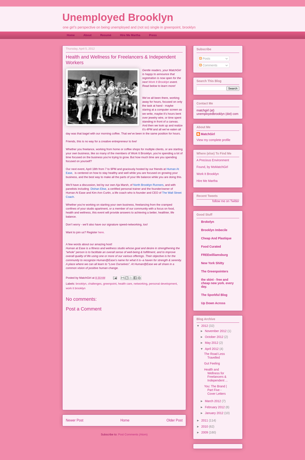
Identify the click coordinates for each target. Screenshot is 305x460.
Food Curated (211, 246)
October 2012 (214, 337)
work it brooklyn (75, 288)
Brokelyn (207, 221)
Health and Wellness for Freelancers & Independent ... (216, 375)
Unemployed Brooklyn (117, 17)
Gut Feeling (212, 363)
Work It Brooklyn (158, 82)
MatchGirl (208, 134)
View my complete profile (213, 140)
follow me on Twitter (225, 201)
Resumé (105, 35)
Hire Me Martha (130, 35)
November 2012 (216, 331)
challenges (95, 283)
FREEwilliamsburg (214, 255)
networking (140, 283)
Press (153, 35)
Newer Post (74, 420)
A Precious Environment (213, 160)
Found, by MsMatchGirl (212, 167)
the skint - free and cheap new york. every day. (217, 283)
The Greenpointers (214, 271)
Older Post (174, 420)
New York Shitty (212, 263)
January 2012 (214, 413)
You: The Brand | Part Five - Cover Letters (215, 389)
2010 (205, 426)
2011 (205, 420)
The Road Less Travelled (214, 355)
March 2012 (213, 401)
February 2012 (215, 407)
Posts (204, 58)
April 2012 (212, 349)
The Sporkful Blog (214, 295)
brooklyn (81, 283)
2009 (205, 432)
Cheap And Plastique (216, 238)
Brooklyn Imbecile (214, 230)
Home (71, 35)
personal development (163, 283)
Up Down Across (213, 303)
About (87, 35)
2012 (205, 325)
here (101, 232)
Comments (208, 65)
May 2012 (212, 342)
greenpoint (109, 283)
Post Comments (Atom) (132, 434)
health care (125, 283)
